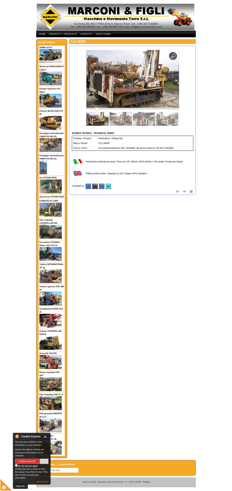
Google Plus (95, 186)
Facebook (88, 186)
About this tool (42, 482)
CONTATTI (86, 34)
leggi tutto (20, 486)
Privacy (146, 482)
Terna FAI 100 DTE (48, 353)
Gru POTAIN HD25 (48, 177)
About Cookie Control (17, 436)
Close (46, 437)
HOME (42, 34)
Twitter (108, 186)
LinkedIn (102, 186)
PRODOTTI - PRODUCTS (63, 34)
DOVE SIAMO (103, 34)
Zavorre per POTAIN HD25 (51, 197)
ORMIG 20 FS (45, 47)
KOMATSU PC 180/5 (48, 201)
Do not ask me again (26, 465)
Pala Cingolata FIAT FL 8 (51, 394)
